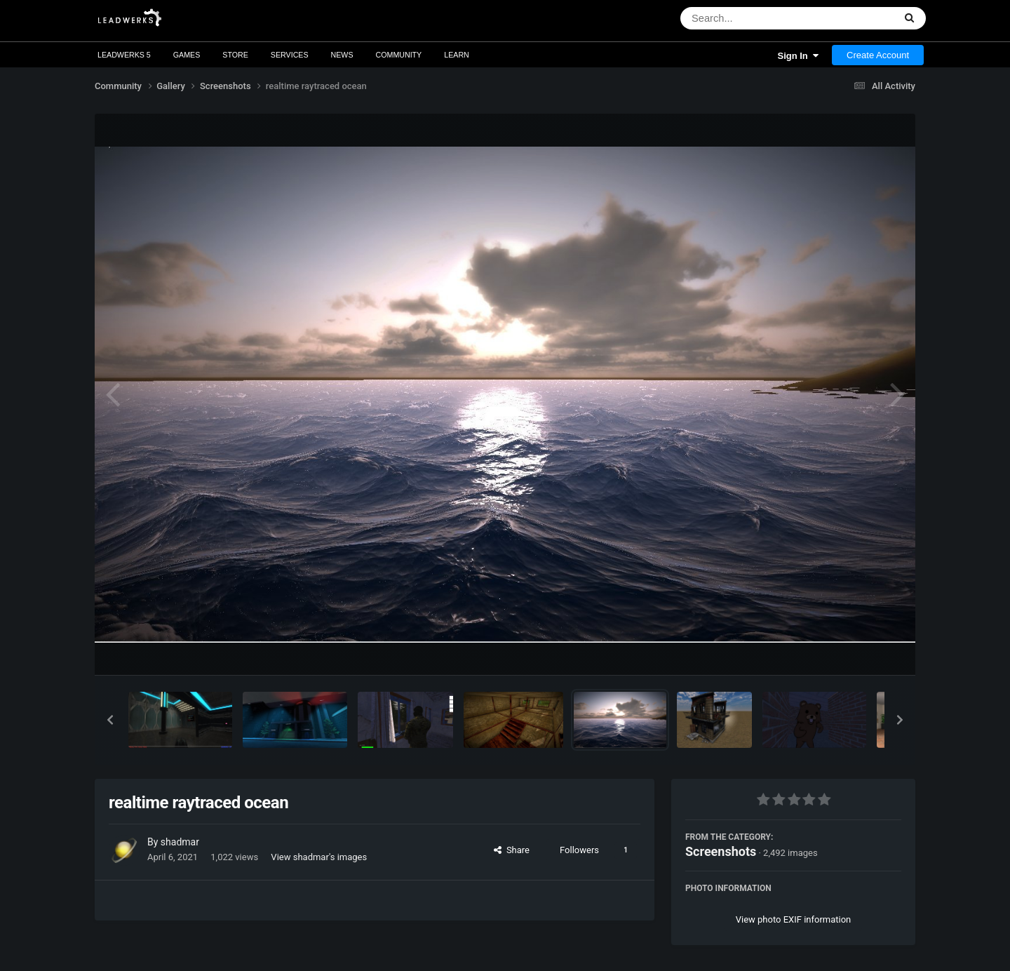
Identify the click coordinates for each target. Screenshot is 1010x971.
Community (399, 55)
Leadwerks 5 (124, 55)
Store (235, 55)
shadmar (180, 842)
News (342, 55)
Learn (456, 55)
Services (290, 55)
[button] (110, 719)
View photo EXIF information (793, 919)
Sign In (798, 56)
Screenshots (720, 851)
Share (512, 850)
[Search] (750, 18)
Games (187, 55)
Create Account (878, 55)
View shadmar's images (319, 857)
